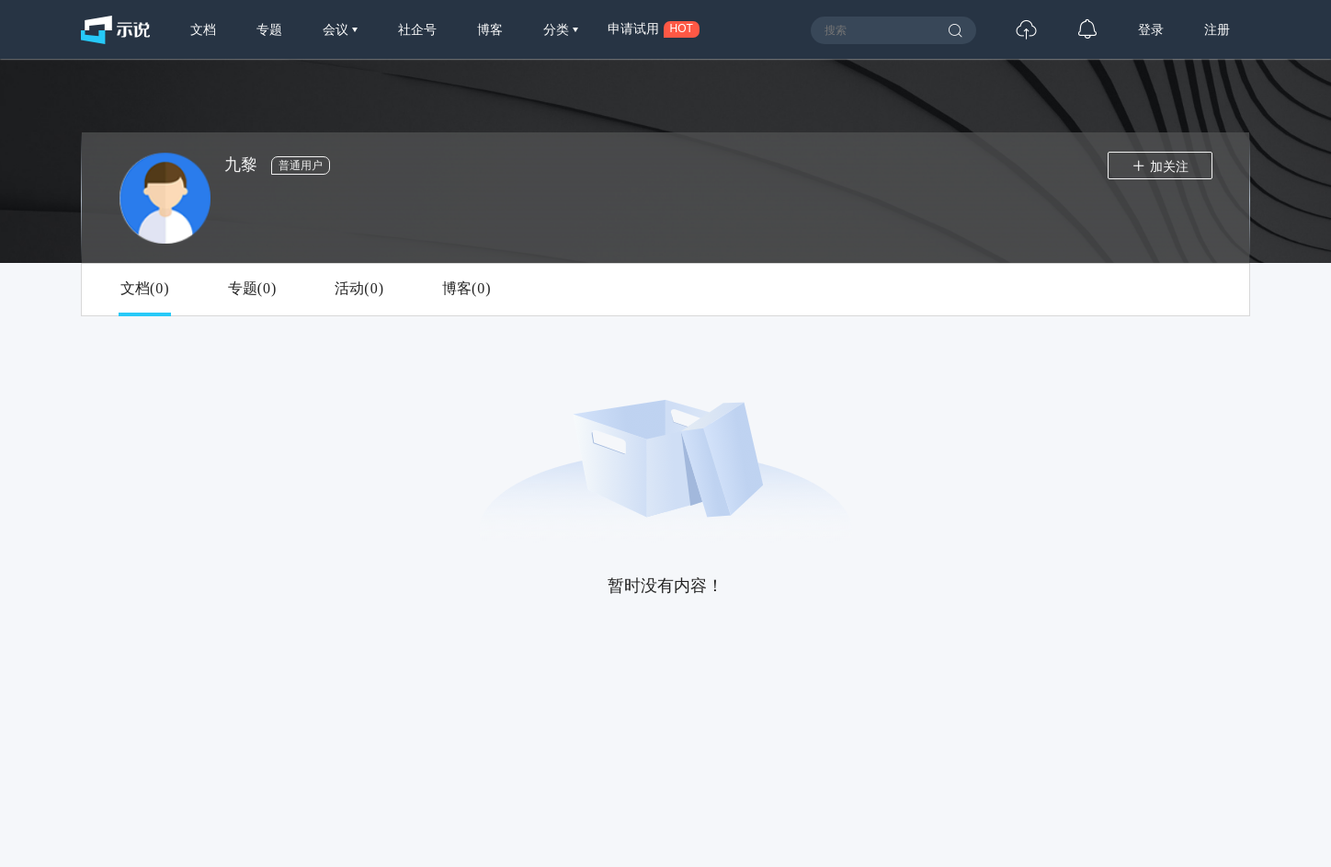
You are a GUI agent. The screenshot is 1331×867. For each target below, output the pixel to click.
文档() (144, 289)
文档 (203, 29)
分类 (558, 29)
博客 (490, 29)
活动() (359, 289)
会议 (337, 29)
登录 (1151, 29)
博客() (466, 289)
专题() (252, 289)
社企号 (417, 29)
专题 (269, 29)
